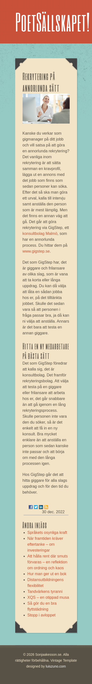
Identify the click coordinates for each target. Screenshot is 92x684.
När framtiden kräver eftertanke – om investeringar (45, 544)
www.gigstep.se (36, 251)
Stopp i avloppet (41, 615)
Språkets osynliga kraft (47, 532)
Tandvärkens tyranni (45, 591)
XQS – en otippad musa (48, 597)
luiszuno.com (56, 666)
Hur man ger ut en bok (46, 574)
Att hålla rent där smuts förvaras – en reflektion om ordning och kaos (47, 562)
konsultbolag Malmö (40, 233)
